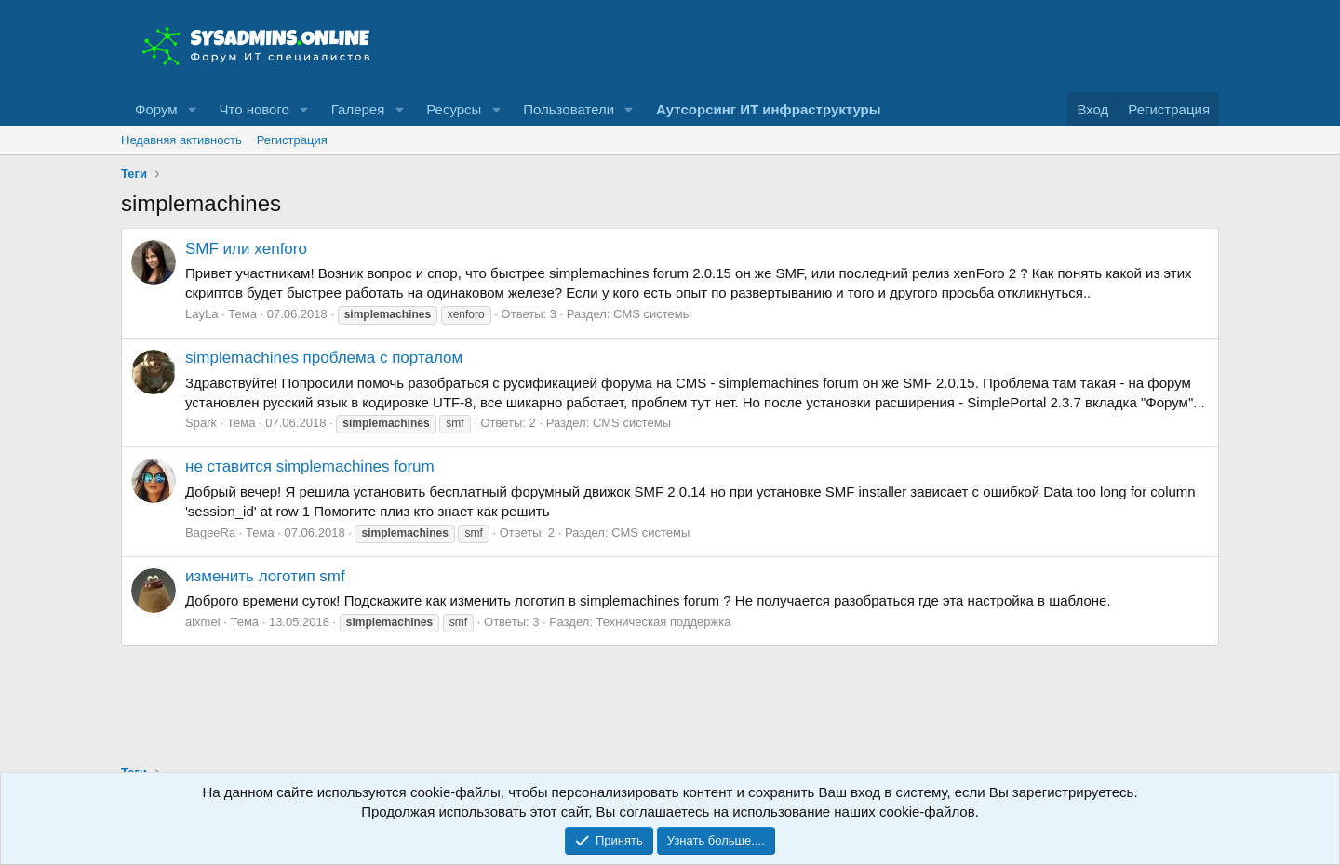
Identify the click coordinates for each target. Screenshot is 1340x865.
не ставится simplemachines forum (310, 466)
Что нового (253, 109)
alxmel (203, 622)
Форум (156, 109)
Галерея (358, 109)
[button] (192, 109)
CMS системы (652, 314)
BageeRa (210, 532)
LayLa (201, 314)
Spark (201, 423)
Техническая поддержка (663, 622)
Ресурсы (453, 109)
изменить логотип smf (265, 576)
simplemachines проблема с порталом (323, 357)
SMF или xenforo (246, 249)
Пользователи (568, 109)
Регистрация (292, 140)
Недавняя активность (181, 140)
